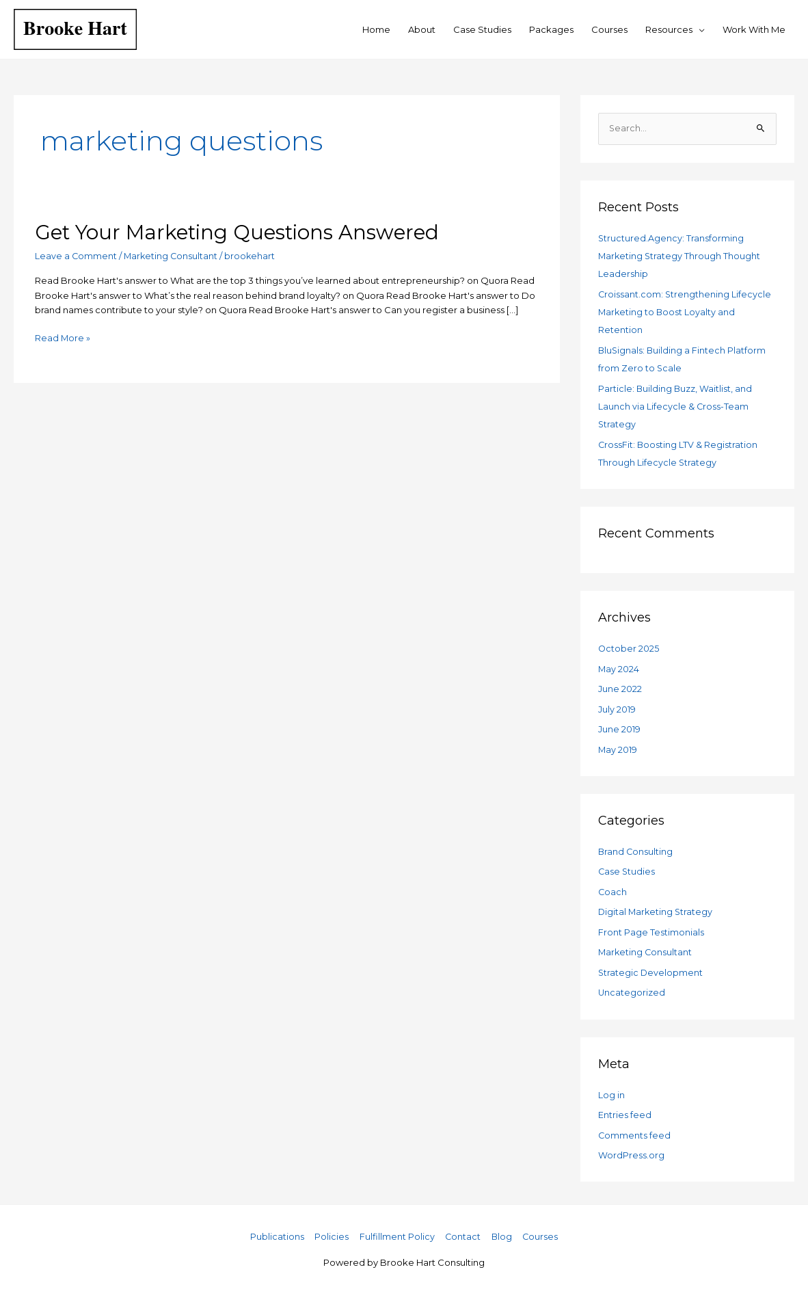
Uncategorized (632, 988)
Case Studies (482, 29)
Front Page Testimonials (651, 928)
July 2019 (617, 706)
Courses (609, 29)
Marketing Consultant (172, 255)
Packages (551, 29)
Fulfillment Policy (395, 1231)
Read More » (63, 337)
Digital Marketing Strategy (656, 908)
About (421, 29)
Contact (462, 1231)
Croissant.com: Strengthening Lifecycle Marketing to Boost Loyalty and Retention (685, 312)
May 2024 (619, 666)
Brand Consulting (636, 848)
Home (376, 29)
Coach (613, 888)
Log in (611, 1090)
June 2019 (619, 726)
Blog (502, 1231)
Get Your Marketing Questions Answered (242, 232)
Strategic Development (651, 968)
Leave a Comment (76, 255)
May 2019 (618, 746)
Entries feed (624, 1110)
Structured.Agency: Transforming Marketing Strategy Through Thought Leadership (680, 255)
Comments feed (634, 1130)
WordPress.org (631, 1150)
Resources (668, 29)
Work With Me (754, 29)
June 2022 (620, 686)
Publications (275, 1231)
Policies (330, 1231)
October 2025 (629, 646)
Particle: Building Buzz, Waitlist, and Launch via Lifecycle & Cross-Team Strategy (675, 405)
